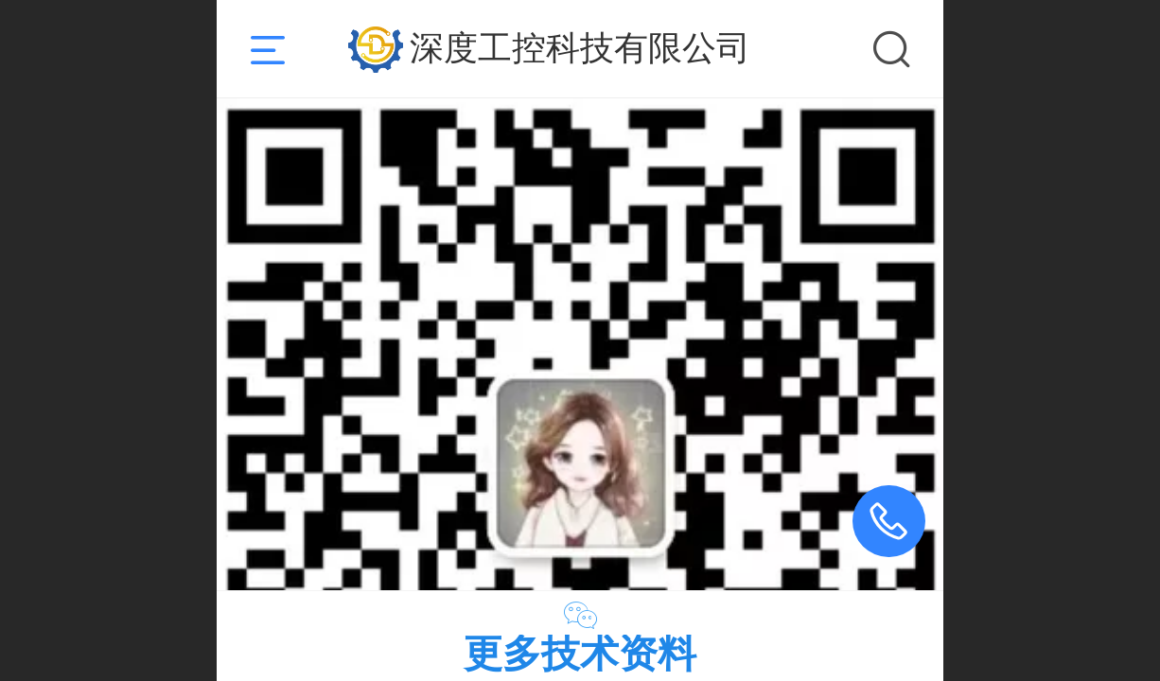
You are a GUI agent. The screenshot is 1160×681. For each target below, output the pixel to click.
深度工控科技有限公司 (580, 47)
